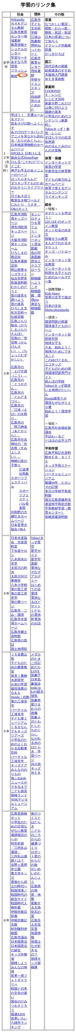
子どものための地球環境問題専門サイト (58, 373)
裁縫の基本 (53, 112)
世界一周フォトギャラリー (19, 980)
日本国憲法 (19, 941)
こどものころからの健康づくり (36, 839)
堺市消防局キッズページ (19, 231)
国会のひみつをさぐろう (19, 1006)
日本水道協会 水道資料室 (19, 542)
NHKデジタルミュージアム (19, 804)
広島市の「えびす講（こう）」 (19, 371)
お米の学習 (19, 684)
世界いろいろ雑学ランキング (19, 1023)
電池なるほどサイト (36, 602)
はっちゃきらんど (24, 179)
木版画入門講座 (56, 74)
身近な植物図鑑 (36, 308)
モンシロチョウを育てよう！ (36, 223)
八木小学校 (19, 585)
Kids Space (52, 293)
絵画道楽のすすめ (58, 70)
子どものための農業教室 (19, 667)
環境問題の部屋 (56, 321)
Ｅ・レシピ (53, 95)
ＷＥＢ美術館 (54, 79)
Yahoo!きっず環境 (58, 385)
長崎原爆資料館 (56, 517)
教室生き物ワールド (25, 200)
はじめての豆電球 (36, 589)
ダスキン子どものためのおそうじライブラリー (27, 188)
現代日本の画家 (56, 66)
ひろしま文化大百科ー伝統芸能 (19, 313)
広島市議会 (19, 937)
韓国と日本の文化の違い (19, 993)
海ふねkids (18, 778)
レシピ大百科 (54, 99)
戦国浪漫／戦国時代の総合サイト (19, 895)
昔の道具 (17, 304)
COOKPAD (52, 91)
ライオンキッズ (56, 196)
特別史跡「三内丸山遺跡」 (19, 848)
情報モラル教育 (56, 238)
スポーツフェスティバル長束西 (24, 499)
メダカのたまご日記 (36, 659)
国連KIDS (18, 1014)
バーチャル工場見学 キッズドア (19, 761)
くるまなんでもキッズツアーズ (19, 731)
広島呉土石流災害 (36, 925)
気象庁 (36, 675)
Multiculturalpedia (57, 310)
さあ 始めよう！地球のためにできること (58, 352)
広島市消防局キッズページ (19, 219)
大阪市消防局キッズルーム (19, 244)
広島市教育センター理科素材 (36, 67)
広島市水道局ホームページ (19, 623)
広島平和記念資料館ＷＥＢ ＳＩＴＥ (58, 457)
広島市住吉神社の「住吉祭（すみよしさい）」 (19, 448)
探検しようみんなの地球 (19, 967)
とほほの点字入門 (58, 440)
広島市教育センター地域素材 (19, 36)
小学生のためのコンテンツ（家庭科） (58, 120)
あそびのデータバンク (27, 132)
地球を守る (53, 343)
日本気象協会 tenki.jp (36, 683)
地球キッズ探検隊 (36, 963)
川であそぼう (20, 196)
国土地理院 (19, 649)
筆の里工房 (19, 589)
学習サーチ (19, 57)
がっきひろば (54, 54)
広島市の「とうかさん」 (19, 384)
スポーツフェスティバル (19, 482)
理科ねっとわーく (36, 50)
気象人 (36, 717)
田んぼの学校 (54, 381)
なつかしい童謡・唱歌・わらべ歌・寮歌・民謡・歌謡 (58, 28)
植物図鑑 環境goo (36, 295)
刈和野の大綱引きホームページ (19, 516)
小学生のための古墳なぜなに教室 (19, 826)
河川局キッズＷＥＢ (36, 768)
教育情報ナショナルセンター (19, 49)
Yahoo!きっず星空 (37, 542)
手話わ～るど (54, 436)
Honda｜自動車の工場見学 (20, 701)
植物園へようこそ (36, 283)
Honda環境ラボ (56, 398)
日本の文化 (53, 306)
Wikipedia (17, 19)
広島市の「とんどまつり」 (19, 397)
